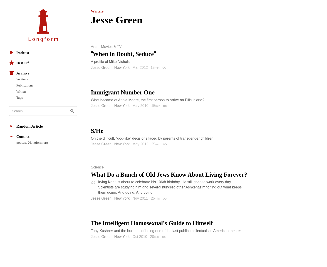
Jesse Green (101, 67)
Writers (21, 91)
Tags (19, 97)
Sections (22, 79)
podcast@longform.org (32, 142)
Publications (24, 85)
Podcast (19, 52)
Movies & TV (111, 47)
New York (122, 67)
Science (97, 167)
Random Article (26, 126)
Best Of (19, 62)
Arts (94, 47)
